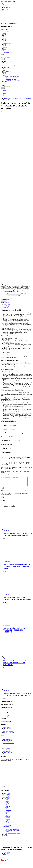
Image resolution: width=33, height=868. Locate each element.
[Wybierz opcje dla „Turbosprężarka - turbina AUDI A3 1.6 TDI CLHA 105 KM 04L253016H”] (6, 502)
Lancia (7, 780)
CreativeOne (26, 730)
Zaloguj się (5, 4)
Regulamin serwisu (7, 701)
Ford (4, 38)
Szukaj (2, 58)
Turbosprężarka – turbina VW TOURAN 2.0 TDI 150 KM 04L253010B (14, 601)
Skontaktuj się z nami (8, 725)
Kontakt (5, 81)
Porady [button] (5, 75)
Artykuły (5, 82)
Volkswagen (6, 52)
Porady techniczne (7, 711)
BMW (4, 34)
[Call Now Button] (3, 832)
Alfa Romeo (6, 31)
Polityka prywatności (8, 702)
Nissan (7, 785)
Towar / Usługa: (2, 264)
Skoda (4, 49)
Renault (8, 790)
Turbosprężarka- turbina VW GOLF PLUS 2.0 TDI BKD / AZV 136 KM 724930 (16, 538)
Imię (2, 459)
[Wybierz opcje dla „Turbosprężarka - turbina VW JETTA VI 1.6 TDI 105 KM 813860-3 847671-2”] (6, 662)
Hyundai (5, 40)
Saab (7, 791)
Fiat (4, 36)
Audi (4, 33)
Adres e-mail (4, 462)
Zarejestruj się (6, 7)
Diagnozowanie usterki (8, 714)
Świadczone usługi (7, 723)
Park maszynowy (7, 71)
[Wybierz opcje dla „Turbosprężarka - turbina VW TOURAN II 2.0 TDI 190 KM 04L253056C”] (6, 629)
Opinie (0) (5, 826)
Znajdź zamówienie (5, 9)
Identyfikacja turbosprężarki (12, 76)
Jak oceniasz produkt (5, 444)
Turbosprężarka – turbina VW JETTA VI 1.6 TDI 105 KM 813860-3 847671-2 (17, 666)
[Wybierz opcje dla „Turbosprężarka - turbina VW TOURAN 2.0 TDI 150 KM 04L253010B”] (6, 596)
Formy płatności (7, 698)
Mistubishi (8, 782)
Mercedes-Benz (6, 43)
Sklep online (6, 769)
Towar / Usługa (6, 823)
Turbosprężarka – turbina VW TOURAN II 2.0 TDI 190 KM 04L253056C (14, 634)
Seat (4, 48)
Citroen (5, 35)
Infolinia (5, 61)
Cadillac (8, 775)
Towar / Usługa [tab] (6, 274)
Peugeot (5, 47)
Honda (4, 39)
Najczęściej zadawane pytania (13, 80)
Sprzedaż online (7, 721)
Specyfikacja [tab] (6, 275)
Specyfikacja (6, 824)
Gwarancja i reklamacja (8, 703)
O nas (4, 68)
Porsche (8, 789)
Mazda (5, 44)
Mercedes (8, 781)
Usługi (4, 70)
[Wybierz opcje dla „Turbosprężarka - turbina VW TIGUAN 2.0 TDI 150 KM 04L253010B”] (6, 565)
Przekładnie (6, 73)
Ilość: (2, 266)
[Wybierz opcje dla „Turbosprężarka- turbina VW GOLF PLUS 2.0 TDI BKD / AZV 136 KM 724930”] (6, 532)
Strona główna (6, 67)
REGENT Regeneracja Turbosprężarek (9, 23)
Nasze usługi (6, 767)
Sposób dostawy (7, 699)
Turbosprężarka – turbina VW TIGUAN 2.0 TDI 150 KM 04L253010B (17, 569)
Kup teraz (3, 270)
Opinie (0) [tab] (5, 276)
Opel (4, 45)
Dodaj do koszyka (5, 269)
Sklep (4, 72)
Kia (4, 42)
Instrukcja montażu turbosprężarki (14, 77)
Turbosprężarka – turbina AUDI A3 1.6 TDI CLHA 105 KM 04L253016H (17, 506)
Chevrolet (8, 776)
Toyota (5, 50)
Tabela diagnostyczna (11, 79)
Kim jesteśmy (6, 720)
